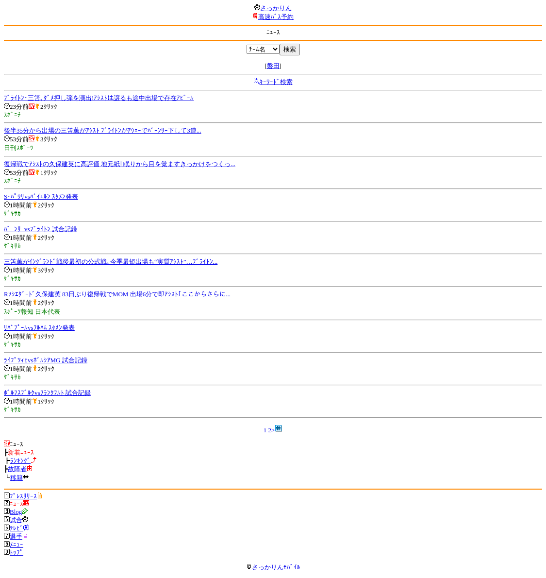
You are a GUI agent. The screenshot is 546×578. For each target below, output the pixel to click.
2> (271, 430)
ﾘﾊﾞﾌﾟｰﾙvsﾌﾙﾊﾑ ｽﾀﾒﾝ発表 (39, 327)
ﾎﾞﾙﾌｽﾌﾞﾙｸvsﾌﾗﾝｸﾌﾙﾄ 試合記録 (47, 392)
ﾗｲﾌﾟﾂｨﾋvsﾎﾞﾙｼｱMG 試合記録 (45, 360)
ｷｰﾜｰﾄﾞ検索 (276, 81)
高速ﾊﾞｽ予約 (276, 16)
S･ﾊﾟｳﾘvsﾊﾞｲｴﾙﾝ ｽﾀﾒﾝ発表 (41, 196)
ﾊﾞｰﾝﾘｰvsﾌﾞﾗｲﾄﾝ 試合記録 (40, 229)
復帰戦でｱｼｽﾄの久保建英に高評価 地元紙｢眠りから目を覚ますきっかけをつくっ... (119, 164)
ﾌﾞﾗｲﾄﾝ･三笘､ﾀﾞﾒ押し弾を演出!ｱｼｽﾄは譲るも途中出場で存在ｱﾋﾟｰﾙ (99, 98)
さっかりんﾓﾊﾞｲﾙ (273, 567)
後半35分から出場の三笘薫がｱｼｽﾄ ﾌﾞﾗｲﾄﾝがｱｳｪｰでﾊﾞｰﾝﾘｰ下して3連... (102, 130)
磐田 (273, 65)
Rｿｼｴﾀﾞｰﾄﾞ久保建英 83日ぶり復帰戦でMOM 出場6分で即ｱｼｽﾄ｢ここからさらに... (117, 294)
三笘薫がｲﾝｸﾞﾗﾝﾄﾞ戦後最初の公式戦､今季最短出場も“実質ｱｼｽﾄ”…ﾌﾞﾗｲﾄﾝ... (110, 261)
